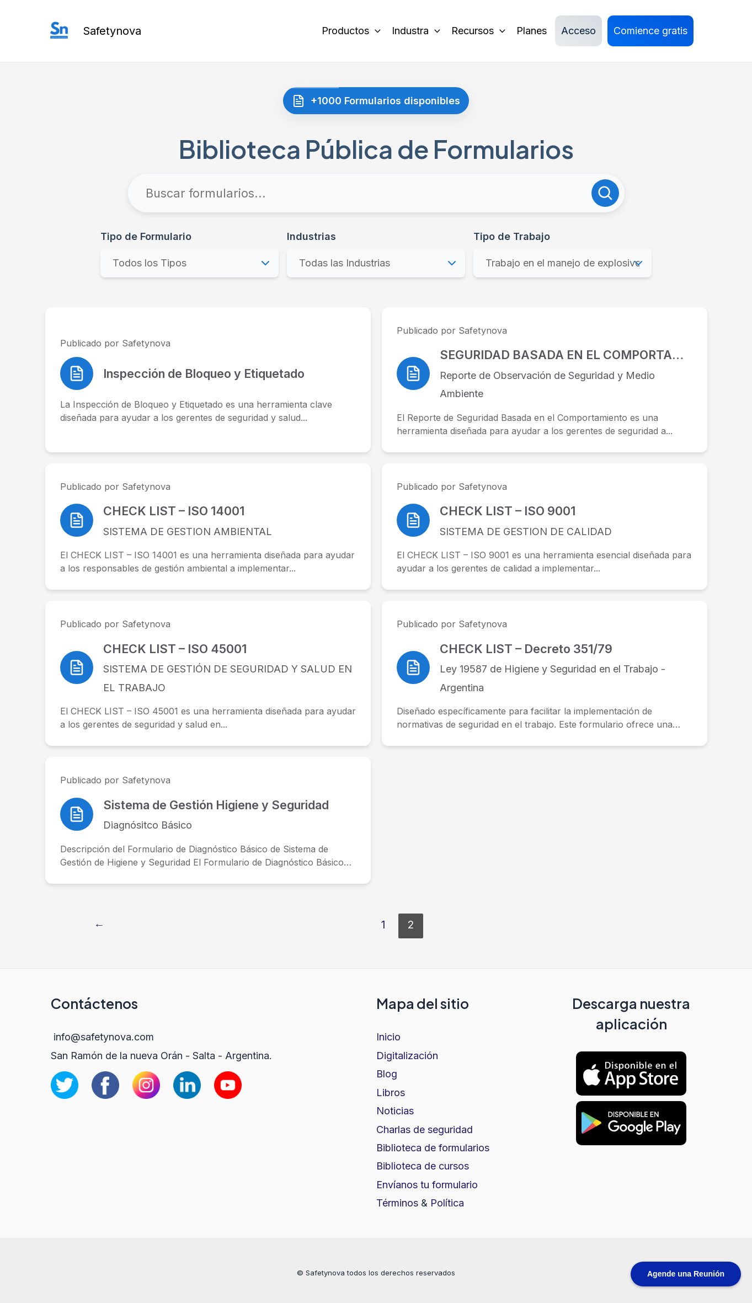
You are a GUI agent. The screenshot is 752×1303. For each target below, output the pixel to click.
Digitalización (407, 1055)
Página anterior (99, 926)
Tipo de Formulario (145, 236)
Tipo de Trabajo (511, 236)
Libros (390, 1092)
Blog (386, 1074)
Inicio (388, 1037)
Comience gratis (650, 30)
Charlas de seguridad (424, 1129)
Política (447, 1203)
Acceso (578, 30)
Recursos (478, 31)
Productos (351, 31)
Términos (397, 1203)
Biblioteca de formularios (432, 1148)
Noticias (395, 1111)
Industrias (311, 236)
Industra (416, 31)
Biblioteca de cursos (422, 1166)
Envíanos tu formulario (427, 1184)
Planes (531, 30)
